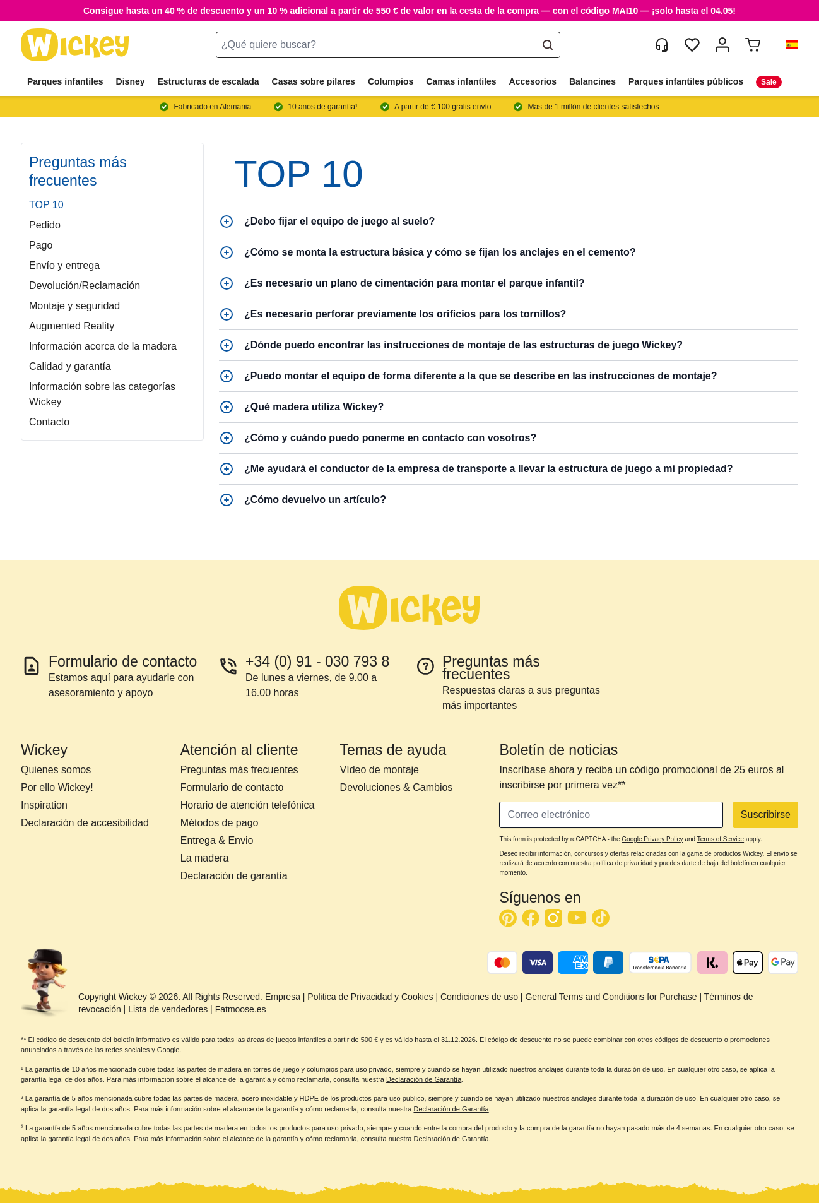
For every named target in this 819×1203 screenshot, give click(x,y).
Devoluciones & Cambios (396, 787)
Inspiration (44, 805)
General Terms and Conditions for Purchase (611, 997)
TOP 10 (46, 204)
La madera (204, 858)
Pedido (45, 225)
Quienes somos (56, 769)
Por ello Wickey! (57, 787)
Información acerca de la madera (103, 346)
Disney (130, 81)
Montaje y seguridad (74, 305)
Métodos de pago (219, 822)
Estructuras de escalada (208, 81)
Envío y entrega (64, 265)
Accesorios (533, 81)
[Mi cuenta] (722, 45)
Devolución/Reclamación (84, 285)
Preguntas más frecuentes (239, 769)
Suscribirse (766, 814)
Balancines (592, 81)
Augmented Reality (71, 326)
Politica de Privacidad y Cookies (370, 997)
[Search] (547, 45)
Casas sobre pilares (313, 81)
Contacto (49, 422)
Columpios (390, 81)
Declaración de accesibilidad (85, 822)
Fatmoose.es (240, 1009)
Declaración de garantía (234, 875)
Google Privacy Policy (652, 839)
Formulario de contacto (232, 787)
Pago (40, 245)
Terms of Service (720, 839)
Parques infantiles (65, 81)
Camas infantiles (461, 81)
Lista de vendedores (168, 1009)
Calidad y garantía (70, 366)
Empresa (282, 997)
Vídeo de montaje (379, 769)
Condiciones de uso (479, 997)
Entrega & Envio (217, 840)
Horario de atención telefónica (247, 805)
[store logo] (75, 45)
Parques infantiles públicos (685, 81)
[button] (786, 44)
